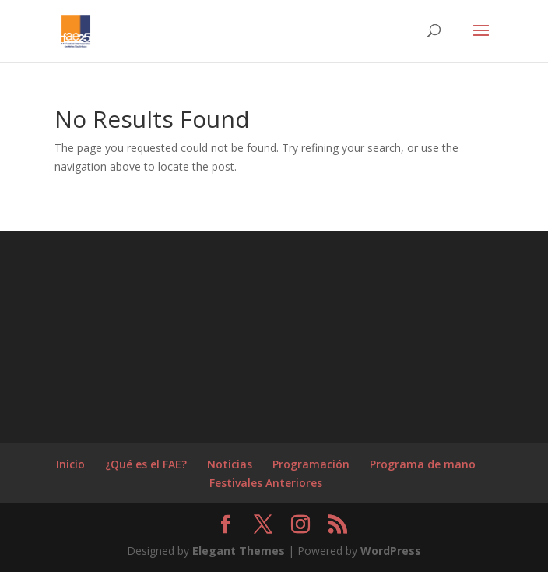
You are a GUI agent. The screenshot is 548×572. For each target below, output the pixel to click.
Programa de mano (423, 464)
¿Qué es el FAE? (146, 464)
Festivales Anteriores (265, 482)
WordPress (390, 550)
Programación (311, 464)
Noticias (229, 464)
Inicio (70, 464)
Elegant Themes (238, 550)
